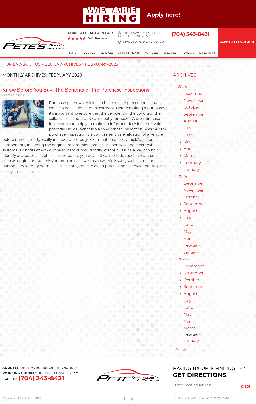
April (188, 149)
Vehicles (151, 53)
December (194, 94)
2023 (182, 259)
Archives (70, 64)
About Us (88, 53)
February (192, 163)
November (194, 101)
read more (25, 171)
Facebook (124, 398)
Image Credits (10, 398)
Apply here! (163, 15)
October (191, 107)
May (187, 142)
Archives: (185, 75)
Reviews (188, 53)
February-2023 (101, 64)
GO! (245, 386)
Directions (207, 53)
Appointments (129, 53)
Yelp (131, 398)
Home (72, 53)
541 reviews (97, 38)
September (194, 114)
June (188, 135)
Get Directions (199, 375)
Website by (30, 398)
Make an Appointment (237, 42)
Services (106, 53)
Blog (50, 64)
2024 (182, 177)
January (191, 170)
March (190, 156)
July (187, 128)
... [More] (179, 349)
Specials (170, 53)
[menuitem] (72, 53)
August (191, 121)
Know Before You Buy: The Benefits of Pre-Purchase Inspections (75, 89)
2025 (182, 87)
